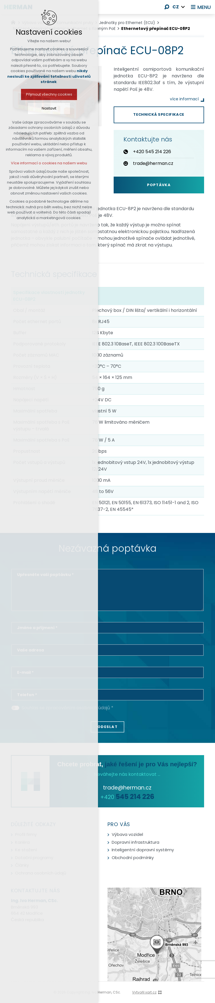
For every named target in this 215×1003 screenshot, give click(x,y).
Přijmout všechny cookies (40, 94)
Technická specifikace (158, 114)
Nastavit (40, 108)
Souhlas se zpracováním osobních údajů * (67, 708)
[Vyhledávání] (166, 7)
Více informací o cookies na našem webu (40, 163)
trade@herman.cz (127, 787)
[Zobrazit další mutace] (183, 7)
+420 (127, 797)
